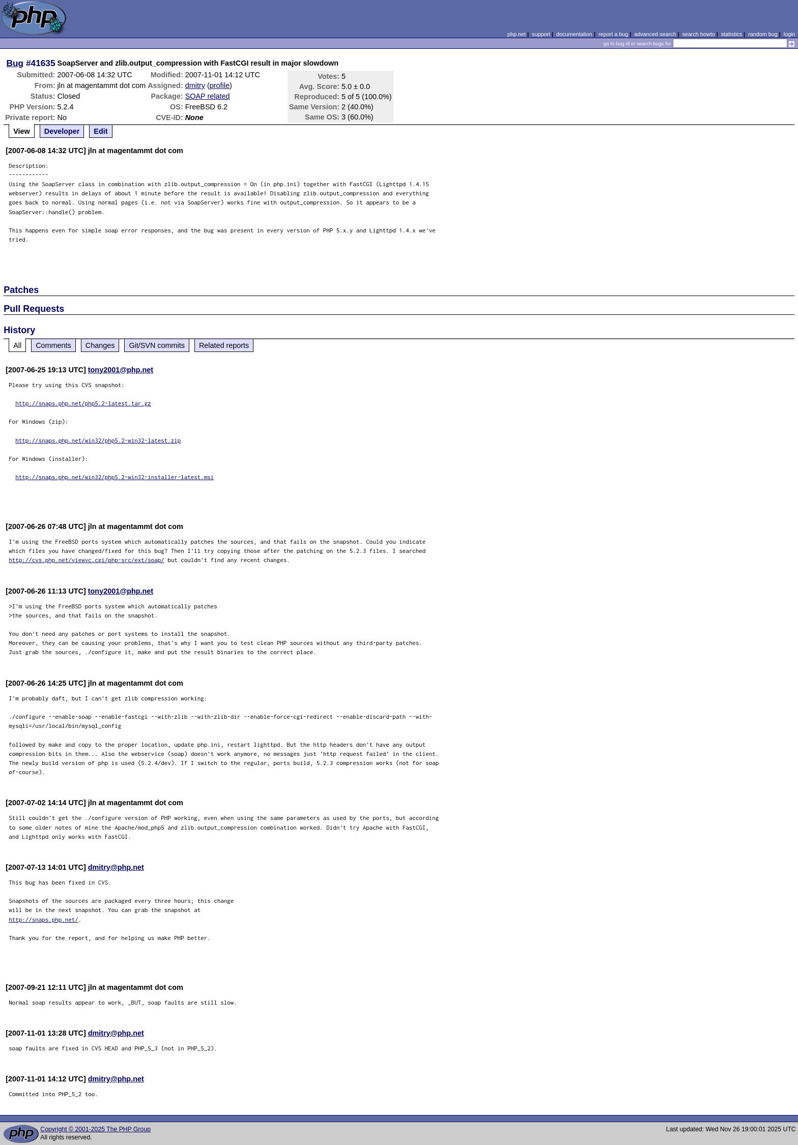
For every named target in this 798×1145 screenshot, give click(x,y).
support (541, 34)
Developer (62, 131)
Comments (53, 345)
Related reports (224, 345)
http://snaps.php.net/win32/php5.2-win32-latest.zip (98, 440)
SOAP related (207, 96)
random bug (763, 34)
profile (220, 85)
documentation (574, 34)
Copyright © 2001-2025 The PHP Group (95, 1129)
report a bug (613, 34)
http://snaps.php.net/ (43, 919)
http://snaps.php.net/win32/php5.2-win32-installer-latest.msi (114, 477)
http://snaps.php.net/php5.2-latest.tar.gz (83, 403)
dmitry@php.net (116, 867)
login (789, 34)
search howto (698, 34)
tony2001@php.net (120, 370)
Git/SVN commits (157, 345)
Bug (15, 63)
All (17, 345)
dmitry (195, 85)
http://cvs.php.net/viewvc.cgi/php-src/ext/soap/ (86, 559)
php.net (516, 34)
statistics (731, 34)
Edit (100, 131)
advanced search (655, 34)
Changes (100, 345)
